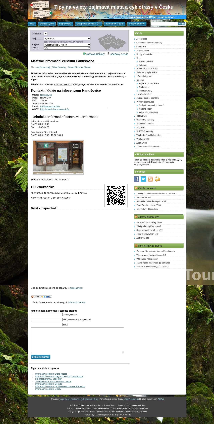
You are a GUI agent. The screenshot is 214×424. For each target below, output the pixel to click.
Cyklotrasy (141, 46)
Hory (138, 58)
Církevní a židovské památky (149, 43)
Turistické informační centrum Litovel (53, 386)
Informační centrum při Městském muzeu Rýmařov (60, 391)
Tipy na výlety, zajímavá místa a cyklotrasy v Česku (114, 7)
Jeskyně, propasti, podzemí (151, 105)
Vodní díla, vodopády (148, 112)
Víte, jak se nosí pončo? (147, 259)
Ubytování (140, 127)
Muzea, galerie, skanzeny (147, 98)
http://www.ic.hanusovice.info (54, 109)
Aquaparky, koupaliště (149, 83)
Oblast (35, 47)
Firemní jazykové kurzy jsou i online (152, 267)
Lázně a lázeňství (144, 94)
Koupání (140, 80)
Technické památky (144, 123)
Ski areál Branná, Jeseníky (48, 384)
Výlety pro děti (142, 139)
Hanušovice (46, 95)
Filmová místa (142, 50)
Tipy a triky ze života (150, 245)
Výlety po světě (147, 188)
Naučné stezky (145, 109)
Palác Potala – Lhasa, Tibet (148, 205)
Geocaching (76, 288)
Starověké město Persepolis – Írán (151, 201)
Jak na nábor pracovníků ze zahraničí (153, 263)
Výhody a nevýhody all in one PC (151, 255)
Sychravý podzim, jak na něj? (149, 230)
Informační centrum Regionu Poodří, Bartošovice (59, 381)
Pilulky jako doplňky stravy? (148, 226)
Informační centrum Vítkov (48, 394)
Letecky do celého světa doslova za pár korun (156, 193)
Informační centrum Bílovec (48, 389)
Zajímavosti (141, 143)
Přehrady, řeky (145, 91)
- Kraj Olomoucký (42, 67)
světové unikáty (95, 54)
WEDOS (160, 404)
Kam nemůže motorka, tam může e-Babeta (155, 251)
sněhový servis (119, 54)
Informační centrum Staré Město (51, 379)
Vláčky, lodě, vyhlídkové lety (148, 135)
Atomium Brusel (143, 197)
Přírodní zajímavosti (145, 102)
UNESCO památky (144, 131)
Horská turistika (146, 61)
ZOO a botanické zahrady (147, 147)
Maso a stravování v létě (147, 234)
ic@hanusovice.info (50, 106)
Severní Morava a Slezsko (79, 67)
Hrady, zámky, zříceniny (146, 68)
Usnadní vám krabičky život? (149, 222)
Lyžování (143, 65)
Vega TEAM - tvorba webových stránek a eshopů (79, 404)
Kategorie (36, 33)
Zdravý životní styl (148, 217)
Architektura (141, 39)
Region (35, 44)
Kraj (34, 38)
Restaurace (141, 116)
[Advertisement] (119, 97)
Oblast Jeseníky (59, 67)
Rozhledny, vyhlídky (145, 120)
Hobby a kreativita (144, 54)
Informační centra (76, 302)
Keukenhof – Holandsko (147, 209)
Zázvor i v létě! (142, 238)
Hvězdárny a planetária (146, 72)
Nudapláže (144, 87)
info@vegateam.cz (142, 164)
